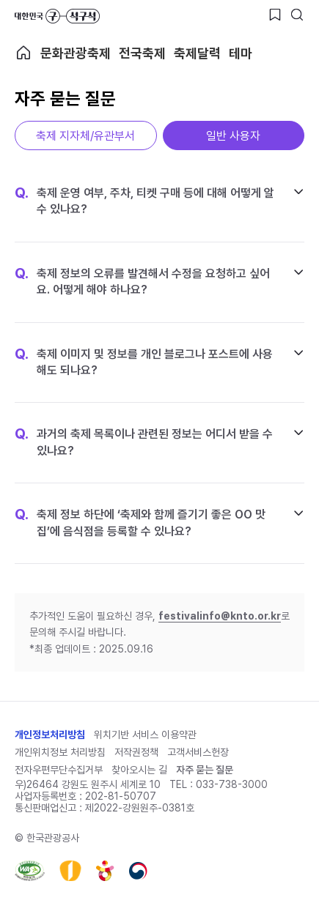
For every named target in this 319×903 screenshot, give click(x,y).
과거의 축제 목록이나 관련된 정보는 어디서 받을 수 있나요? (144, 441)
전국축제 (142, 53)
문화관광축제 (75, 53)
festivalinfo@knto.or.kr (219, 616)
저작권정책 (136, 752)
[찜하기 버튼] (275, 14)
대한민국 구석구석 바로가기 (57, 16)
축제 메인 (23, 53)
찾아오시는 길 (139, 770)
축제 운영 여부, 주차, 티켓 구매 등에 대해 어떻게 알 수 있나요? (144, 200)
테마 (240, 53)
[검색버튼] (297, 14)
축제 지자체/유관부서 (85, 136)
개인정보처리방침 (50, 734)
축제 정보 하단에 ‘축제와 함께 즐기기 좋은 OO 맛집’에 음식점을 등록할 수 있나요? (140, 522)
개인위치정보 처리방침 (60, 752)
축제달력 (197, 53)
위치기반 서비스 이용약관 (145, 734)
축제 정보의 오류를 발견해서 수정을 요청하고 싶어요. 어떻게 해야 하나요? (142, 281)
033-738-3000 (232, 784)
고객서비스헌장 (198, 752)
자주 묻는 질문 (204, 770)
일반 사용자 (233, 136)
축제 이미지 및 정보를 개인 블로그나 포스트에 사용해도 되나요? (144, 361)
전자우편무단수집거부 (59, 770)
